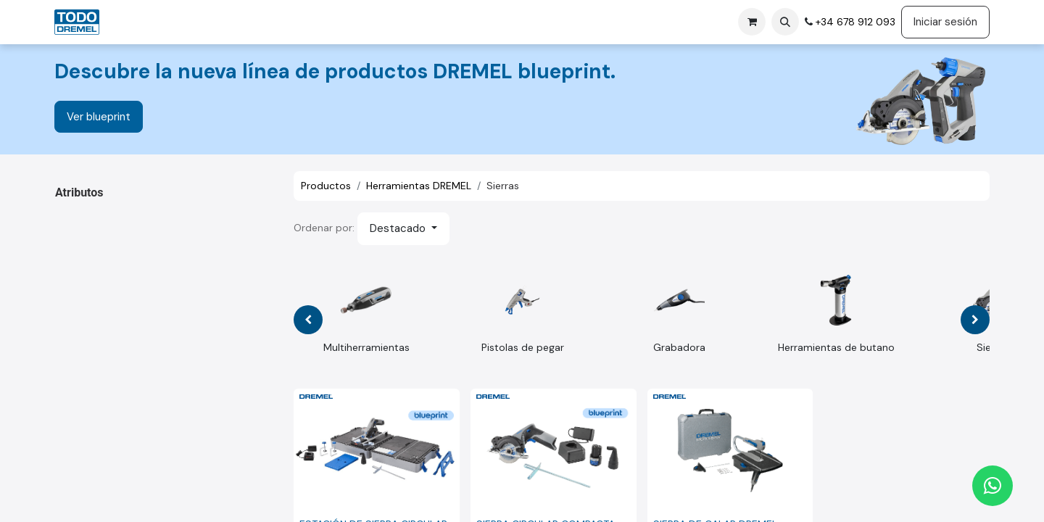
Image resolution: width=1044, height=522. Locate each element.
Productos (326, 185)
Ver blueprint (98, 116)
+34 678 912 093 (854, 21)
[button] (785, 22)
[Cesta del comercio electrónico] (752, 22)
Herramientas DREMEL (418, 185)
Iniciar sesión (945, 21)
